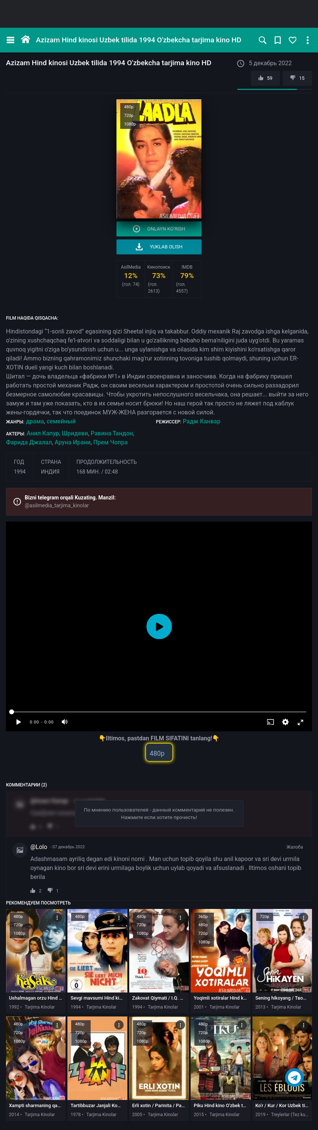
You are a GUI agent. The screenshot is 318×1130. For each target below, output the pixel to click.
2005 (137, 1114)
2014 (14, 1114)
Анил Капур (43, 433)
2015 (199, 1114)
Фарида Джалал (29, 442)
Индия (50, 472)
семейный (61, 421)
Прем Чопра (110, 442)
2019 (260, 1114)
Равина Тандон (112, 433)
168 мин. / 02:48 (97, 472)
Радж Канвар (201, 421)
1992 (14, 1007)
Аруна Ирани (73, 442)
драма (35, 421)
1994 (19, 472)
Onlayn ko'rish (159, 228)
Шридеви (75, 433)
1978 (75, 1114)
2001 (199, 1007)
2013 (260, 1007)
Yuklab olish (159, 246)
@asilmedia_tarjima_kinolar (57, 505)
